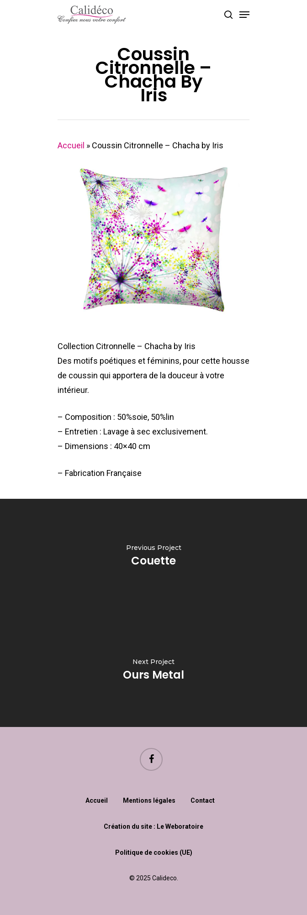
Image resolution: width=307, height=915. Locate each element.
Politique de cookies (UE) (153, 852)
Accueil (71, 145)
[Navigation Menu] (244, 14)
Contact (203, 800)
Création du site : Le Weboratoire (153, 826)
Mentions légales (149, 800)
